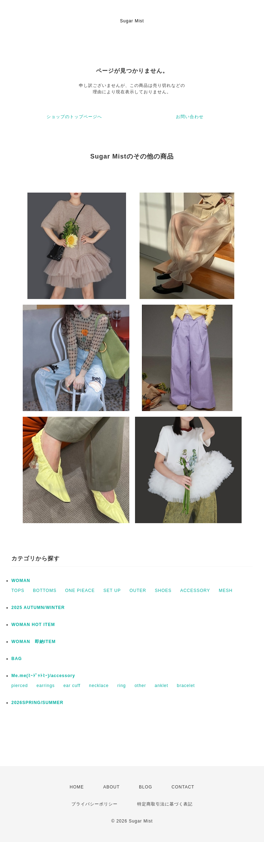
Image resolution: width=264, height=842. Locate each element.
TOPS (17, 590)
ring (121, 685)
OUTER (137, 590)
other (140, 685)
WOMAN (20, 580)
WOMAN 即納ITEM (33, 641)
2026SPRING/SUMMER (37, 702)
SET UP (112, 590)
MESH (226, 590)
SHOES (163, 590)
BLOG (145, 787)
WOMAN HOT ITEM (33, 624)
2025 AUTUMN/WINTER (38, 607)
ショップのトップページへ (74, 116)
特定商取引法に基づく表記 (165, 804)
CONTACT (183, 787)
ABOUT (111, 787)
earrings (46, 685)
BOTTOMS (44, 590)
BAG (16, 658)
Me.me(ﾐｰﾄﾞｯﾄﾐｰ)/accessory (43, 675)
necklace (99, 685)
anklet (161, 685)
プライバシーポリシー (94, 804)
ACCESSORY (195, 590)
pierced (19, 685)
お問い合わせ (190, 116)
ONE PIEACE (80, 590)
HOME (77, 787)
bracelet (186, 685)
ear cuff (71, 685)
